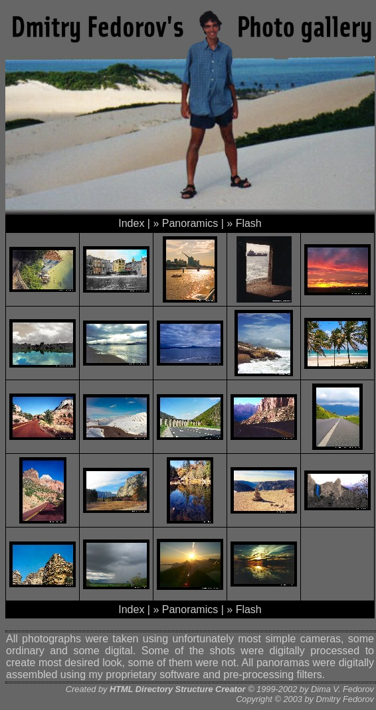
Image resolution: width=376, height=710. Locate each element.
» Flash (244, 223)
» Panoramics (185, 223)
